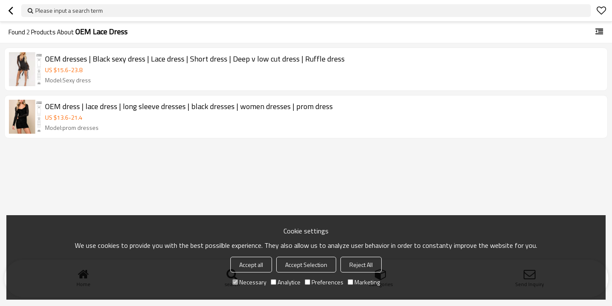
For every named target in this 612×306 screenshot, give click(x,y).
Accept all (251, 264)
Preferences (324, 282)
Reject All (361, 264)
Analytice (285, 282)
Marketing (364, 282)
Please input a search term (69, 10)
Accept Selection (306, 264)
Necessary (249, 282)
